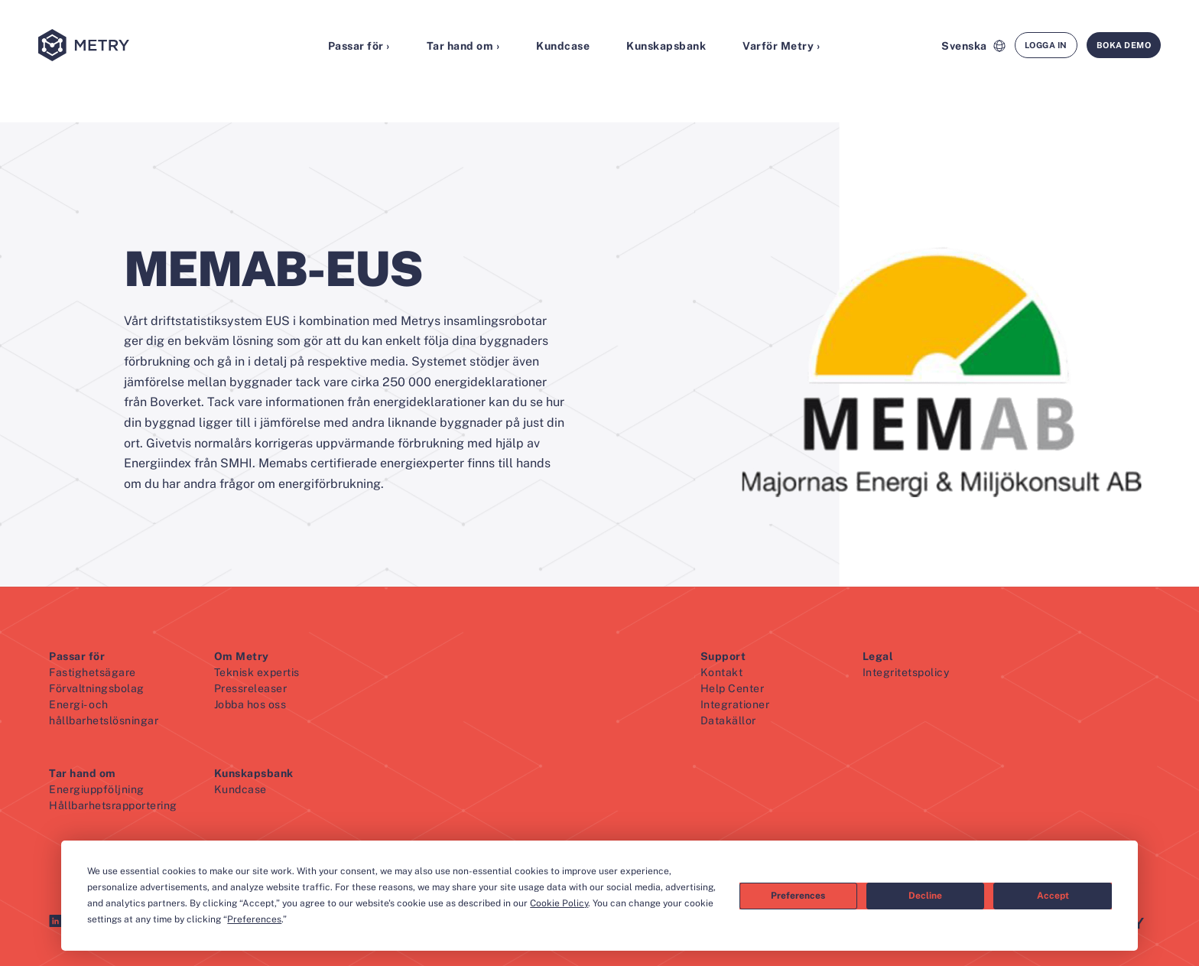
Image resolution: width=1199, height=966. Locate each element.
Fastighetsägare (92, 672)
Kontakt (721, 672)
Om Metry (241, 656)
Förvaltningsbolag (97, 688)
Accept (1053, 895)
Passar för (77, 656)
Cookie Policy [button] (559, 903)
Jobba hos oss (250, 704)
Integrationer (735, 704)
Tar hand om (82, 773)
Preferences (798, 895)
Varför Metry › (781, 46)
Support (723, 656)
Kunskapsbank (666, 46)
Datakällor (728, 720)
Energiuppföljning (97, 789)
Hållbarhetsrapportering (113, 805)
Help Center (732, 688)
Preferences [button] (254, 919)
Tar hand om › (463, 46)
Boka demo (1124, 45)
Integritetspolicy (906, 672)
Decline (925, 895)
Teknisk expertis (257, 672)
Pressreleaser (251, 688)
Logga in (1046, 45)
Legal (878, 656)
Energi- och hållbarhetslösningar (103, 712)
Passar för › (359, 46)
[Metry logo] (122, 46)
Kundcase (563, 46)
